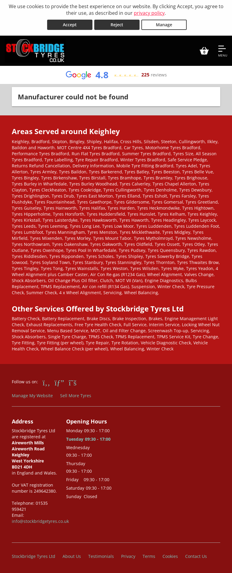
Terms (149, 556)
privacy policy (149, 13)
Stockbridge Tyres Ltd (33, 556)
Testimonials (101, 556)
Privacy (128, 556)
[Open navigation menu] (222, 51)
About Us (72, 556)
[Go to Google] (59, 382)
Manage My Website (32, 395)
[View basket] (204, 51)
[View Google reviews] (116, 75)
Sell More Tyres (75, 395)
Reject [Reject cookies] (117, 24)
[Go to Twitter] (72, 382)
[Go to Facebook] (46, 382)
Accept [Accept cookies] (70, 24)
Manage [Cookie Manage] (164, 24)
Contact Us (196, 556)
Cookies (170, 556)
